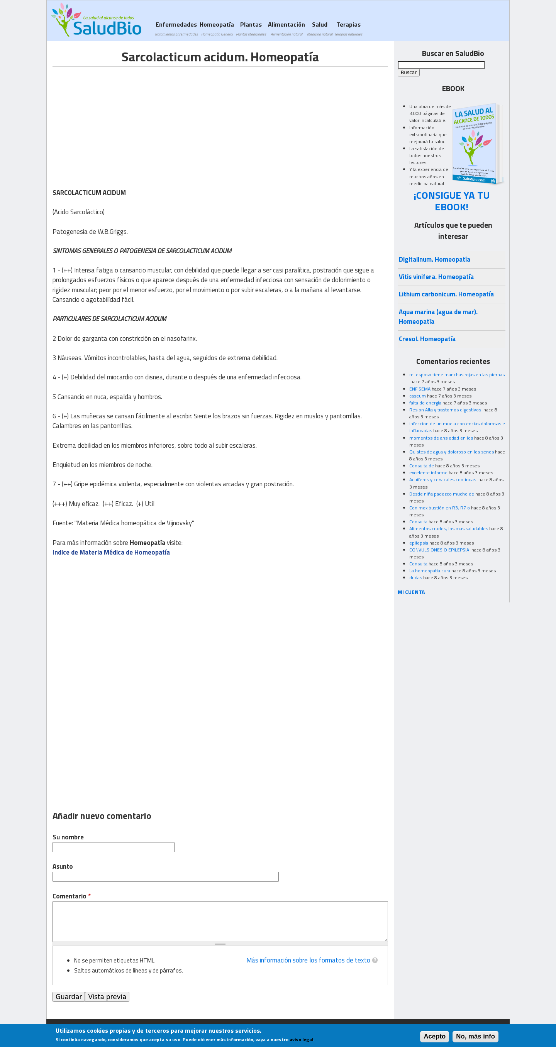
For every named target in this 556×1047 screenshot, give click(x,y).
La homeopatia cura (429, 570)
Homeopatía (217, 28)
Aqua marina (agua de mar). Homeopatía (438, 316)
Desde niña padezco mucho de (441, 493)
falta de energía (425, 402)
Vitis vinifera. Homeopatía (436, 277)
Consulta (418, 521)
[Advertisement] (117, 121)
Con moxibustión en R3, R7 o (439, 507)
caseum (417, 395)
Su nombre (68, 837)
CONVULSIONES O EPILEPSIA (439, 549)
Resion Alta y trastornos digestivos (445, 409)
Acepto (435, 1036)
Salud (319, 28)
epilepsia (418, 542)
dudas (415, 577)
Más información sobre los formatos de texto (308, 960)
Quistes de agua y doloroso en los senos (451, 451)
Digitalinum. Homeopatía (434, 259)
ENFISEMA (420, 388)
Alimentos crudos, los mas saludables (448, 528)
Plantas (251, 28)
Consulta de (421, 465)
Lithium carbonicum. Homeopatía (446, 294)
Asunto (63, 866)
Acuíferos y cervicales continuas (443, 479)
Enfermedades (176, 28)
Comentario (72, 896)
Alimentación (286, 28)
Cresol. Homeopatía (427, 339)
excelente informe (428, 472)
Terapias (348, 28)
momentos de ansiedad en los (441, 437)
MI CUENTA (411, 592)
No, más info (475, 1036)
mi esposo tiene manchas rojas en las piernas (457, 374)
